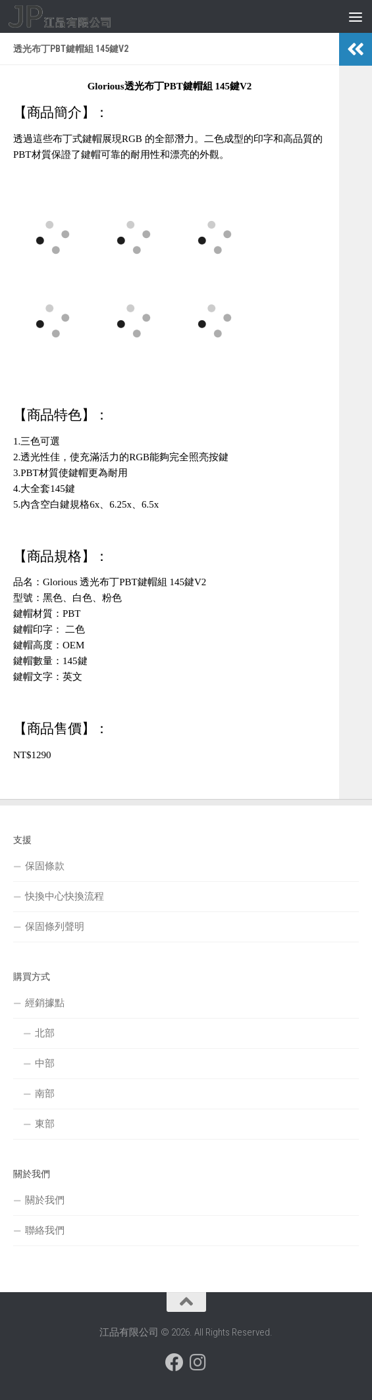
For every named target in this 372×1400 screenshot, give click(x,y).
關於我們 (45, 1200)
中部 (45, 1063)
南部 (45, 1093)
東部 (45, 1124)
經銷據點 (45, 1003)
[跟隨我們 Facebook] (174, 1362)
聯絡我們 (45, 1230)
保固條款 (45, 866)
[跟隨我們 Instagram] (198, 1362)
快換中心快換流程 (64, 896)
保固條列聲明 (54, 926)
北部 (45, 1033)
